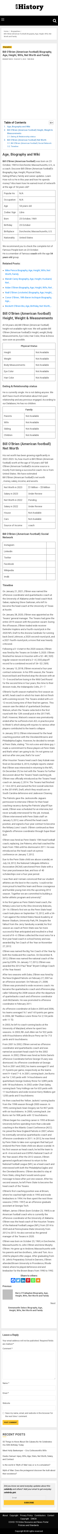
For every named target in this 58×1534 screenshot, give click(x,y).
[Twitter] (18, 1280)
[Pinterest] (28, 1280)
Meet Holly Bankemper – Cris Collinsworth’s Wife (25, 1450)
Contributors (40, 1515)
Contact (50, 1515)
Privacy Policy (26, 1515)
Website (6, 1403)
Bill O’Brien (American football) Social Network (31, 143)
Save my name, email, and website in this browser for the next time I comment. (29, 1415)
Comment (8, 1348)
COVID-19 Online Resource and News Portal (28, 1522)
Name (6, 1383)
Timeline (14, 146)
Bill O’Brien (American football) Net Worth (26, 140)
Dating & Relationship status (23, 136)
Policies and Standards (28, 1525)
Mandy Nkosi (8, 59)
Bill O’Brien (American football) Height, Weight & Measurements (30, 132)
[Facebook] (13, 1280)
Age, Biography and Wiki (18, 126)
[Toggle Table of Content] (50, 123)
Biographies (7, 47)
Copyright (14, 1515)
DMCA (33, 1519)
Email (6, 1393)
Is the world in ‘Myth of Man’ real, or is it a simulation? (26, 1465)
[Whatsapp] (33, 1280)
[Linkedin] (23, 1280)
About (5, 1515)
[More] (38, 1280)
